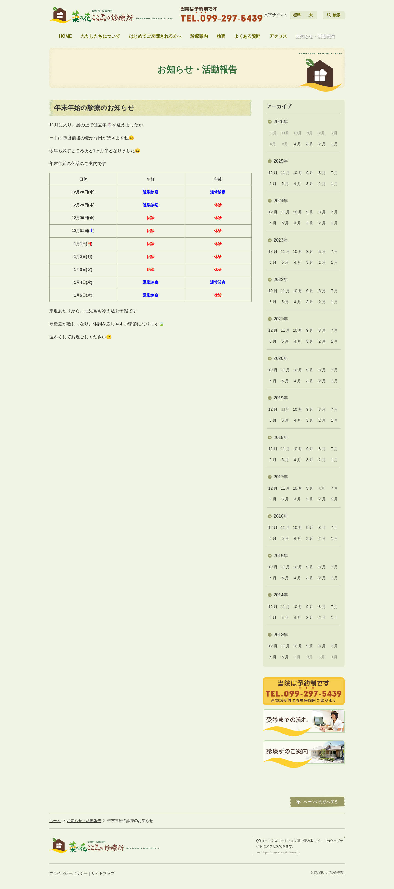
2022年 (281, 279)
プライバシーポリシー (68, 873)
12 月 (272, 172)
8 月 (322, 172)
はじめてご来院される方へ (155, 36)
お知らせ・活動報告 (315, 36)
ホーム (55, 820)
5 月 (285, 183)
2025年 (281, 161)
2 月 (322, 144)
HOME (65, 36)
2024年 (281, 200)
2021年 (281, 319)
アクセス (278, 36)
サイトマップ (102, 873)
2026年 (281, 121)
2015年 (281, 555)
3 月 (310, 144)
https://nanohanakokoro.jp (280, 852)
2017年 (281, 476)
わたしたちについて (100, 36)
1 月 (334, 144)
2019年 (281, 398)
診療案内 (199, 36)
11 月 (285, 172)
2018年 (281, 437)
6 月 (273, 183)
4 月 (297, 144)
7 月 (334, 172)
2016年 (281, 516)
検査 (221, 36)
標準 (297, 15)
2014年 (281, 595)
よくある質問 (247, 36)
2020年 (281, 358)
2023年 (281, 240)
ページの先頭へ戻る (320, 802)
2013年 (281, 634)
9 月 (310, 172)
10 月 (297, 172)
